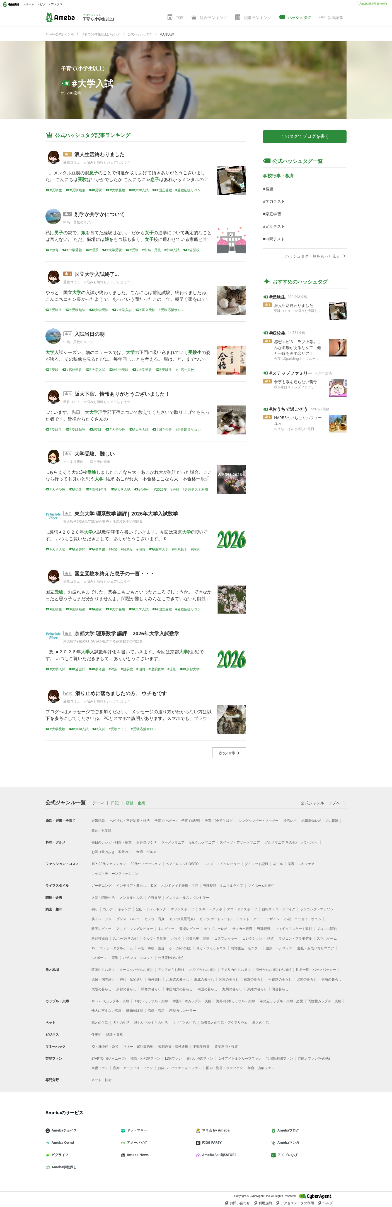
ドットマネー (136, 1130)
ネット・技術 (101, 1079)
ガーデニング (101, 885)
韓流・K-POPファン (145, 1058)
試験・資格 (114, 1034)
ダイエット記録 (256, 863)
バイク (176, 938)
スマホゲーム (327, 938)
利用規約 (263, 1203)
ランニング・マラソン (316, 909)
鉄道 (270, 938)
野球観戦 (263, 928)
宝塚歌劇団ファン (279, 1058)
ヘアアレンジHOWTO (182, 863)
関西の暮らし (151, 989)
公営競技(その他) (170, 957)
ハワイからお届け (202, 969)
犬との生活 (121, 1022)
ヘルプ (325, 1203)
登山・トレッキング (151, 909)
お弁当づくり (146, 842)
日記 (115, 803)
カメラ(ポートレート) (215, 919)
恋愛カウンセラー (182, 1010)
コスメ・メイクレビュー (221, 863)
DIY (154, 885)
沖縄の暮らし (257, 989)
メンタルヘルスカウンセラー (187, 897)
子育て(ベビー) (165, 820)
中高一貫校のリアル (78, 222)
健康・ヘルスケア (279, 948)
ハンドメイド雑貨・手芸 (179, 885)
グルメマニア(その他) (281, 842)
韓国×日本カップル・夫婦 (192, 1001)
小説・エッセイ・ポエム (302, 919)
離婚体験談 (134, 1010)
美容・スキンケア (301, 863)
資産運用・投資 (226, 1046)
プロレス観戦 (327, 928)
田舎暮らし (280, 989)
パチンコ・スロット (138, 957)
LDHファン (173, 1058)
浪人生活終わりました (99, 154)
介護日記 (154, 897)
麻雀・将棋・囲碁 (151, 948)
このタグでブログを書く (304, 136)
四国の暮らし (207, 989)
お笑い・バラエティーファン (179, 1068)
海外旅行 (154, 979)
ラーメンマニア (173, 842)
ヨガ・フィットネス (211, 948)
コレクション (252, 938)
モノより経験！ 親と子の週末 (86, 461)
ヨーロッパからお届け (136, 969)
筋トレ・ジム (101, 919)
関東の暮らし (229, 979)
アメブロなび (286, 1154)
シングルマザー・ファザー (258, 820)
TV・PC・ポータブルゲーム (112, 948)
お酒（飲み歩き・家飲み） (111, 851)
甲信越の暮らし (280, 979)
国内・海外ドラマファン (224, 1068)
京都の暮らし (126, 989)
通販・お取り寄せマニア (315, 948)
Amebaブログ (287, 1130)
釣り (94, 909)
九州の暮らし (232, 989)
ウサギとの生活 (184, 1022)
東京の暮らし (254, 979)
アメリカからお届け (236, 969)
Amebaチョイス (63, 1130)
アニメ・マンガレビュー (134, 928)
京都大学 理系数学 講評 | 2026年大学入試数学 (126, 633)
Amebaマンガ (287, 1142)
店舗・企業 (135, 803)
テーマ (98, 803)
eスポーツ (99, 957)
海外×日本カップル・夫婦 (235, 1001)
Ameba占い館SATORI (218, 1154)
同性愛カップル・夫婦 (324, 1001)
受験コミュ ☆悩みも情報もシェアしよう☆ (96, 162)
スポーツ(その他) (125, 938)
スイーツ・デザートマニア (240, 842)
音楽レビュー (189, 928)
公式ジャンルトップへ (324, 802)
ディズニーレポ (216, 928)
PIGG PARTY (211, 1142)
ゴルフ (108, 909)
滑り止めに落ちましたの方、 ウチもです (121, 693)
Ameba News (137, 1154)
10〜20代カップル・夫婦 (110, 1001)
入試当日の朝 (89, 334)
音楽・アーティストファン (133, 1068)
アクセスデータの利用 (295, 1203)
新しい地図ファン (200, 1058)
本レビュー (166, 928)
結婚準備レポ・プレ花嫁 (319, 820)
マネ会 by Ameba (215, 1130)
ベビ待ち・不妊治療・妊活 (130, 820)
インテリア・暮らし (131, 885)
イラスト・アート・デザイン (258, 919)
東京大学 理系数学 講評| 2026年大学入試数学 (126, 513)
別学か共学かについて (99, 214)
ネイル (278, 863)
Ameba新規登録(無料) (373, 3)
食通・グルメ (146, 851)
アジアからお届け (171, 969)
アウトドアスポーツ (242, 909)
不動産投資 (201, 1046)
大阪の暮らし (101, 989)
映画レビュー (101, 928)
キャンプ (124, 909)
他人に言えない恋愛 (106, 1010)
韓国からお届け (103, 969)
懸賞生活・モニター (246, 948)
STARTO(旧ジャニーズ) (108, 1058)
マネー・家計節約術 (138, 1046)
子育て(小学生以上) (83, 68)
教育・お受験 (101, 830)
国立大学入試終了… (96, 274)
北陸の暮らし (307, 979)
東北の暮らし (204, 979)
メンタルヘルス (131, 897)
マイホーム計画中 (261, 885)
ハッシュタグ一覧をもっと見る (316, 256)
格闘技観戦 (99, 938)
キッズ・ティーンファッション (114, 873)
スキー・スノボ (210, 909)
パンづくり (309, 842)
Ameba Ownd (61, 1142)
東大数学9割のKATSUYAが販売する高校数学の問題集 (103, 521)
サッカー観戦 (242, 928)
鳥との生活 (260, 1022)
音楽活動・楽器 (197, 938)
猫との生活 (99, 1022)
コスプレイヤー (226, 938)
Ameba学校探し (63, 1167)
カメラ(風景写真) (182, 919)
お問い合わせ (237, 1203)
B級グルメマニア (202, 842)
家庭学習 (273, 213)
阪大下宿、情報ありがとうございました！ (122, 393)
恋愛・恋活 (156, 1010)
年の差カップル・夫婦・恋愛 (281, 1001)
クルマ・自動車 (154, 938)
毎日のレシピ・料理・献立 (111, 842)
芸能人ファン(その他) (314, 1058)
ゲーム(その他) (180, 948)
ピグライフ (59, 1154)
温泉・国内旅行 (103, 979)
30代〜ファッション (145, 863)
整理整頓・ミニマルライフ (223, 885)
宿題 (269, 188)
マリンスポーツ (182, 909)
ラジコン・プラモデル (295, 938)
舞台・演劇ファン (261, 1068)
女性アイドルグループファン (240, 1058)
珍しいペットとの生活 (151, 1022)
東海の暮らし (331, 979)
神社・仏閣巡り (131, 979)
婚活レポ (290, 820)
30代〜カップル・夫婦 (151, 1001)
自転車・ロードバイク (278, 909)
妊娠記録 (98, 820)
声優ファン (99, 1068)
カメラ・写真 (154, 919)
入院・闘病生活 (103, 897)
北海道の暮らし (177, 979)
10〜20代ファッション (108, 863)
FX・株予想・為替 (104, 1046)
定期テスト (275, 226)
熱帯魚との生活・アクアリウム (224, 1022)
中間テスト (275, 238)
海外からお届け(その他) (273, 969)
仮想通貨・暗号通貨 (173, 1046)
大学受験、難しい (94, 453)
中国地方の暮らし (179, 989)
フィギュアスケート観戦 (293, 928)
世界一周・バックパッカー (316, 969)
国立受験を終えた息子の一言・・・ (114, 573)
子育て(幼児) (190, 820)
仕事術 (96, 1034)
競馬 (115, 957)
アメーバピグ (136, 1142)
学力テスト (275, 201)
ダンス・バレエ (128, 919)
